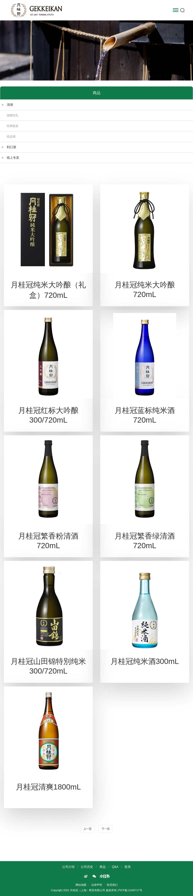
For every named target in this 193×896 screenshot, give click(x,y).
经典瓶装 (12, 126)
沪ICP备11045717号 (129, 890)
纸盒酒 (11, 136)
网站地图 (81, 884)
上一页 (87, 828)
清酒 (7, 104)
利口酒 (9, 147)
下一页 (106, 828)
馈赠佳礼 (12, 115)
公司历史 (87, 866)
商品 (102, 866)
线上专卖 (10, 157)
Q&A (115, 866)
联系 (128, 866)
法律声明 (96, 884)
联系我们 (112, 884)
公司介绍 (68, 866)
